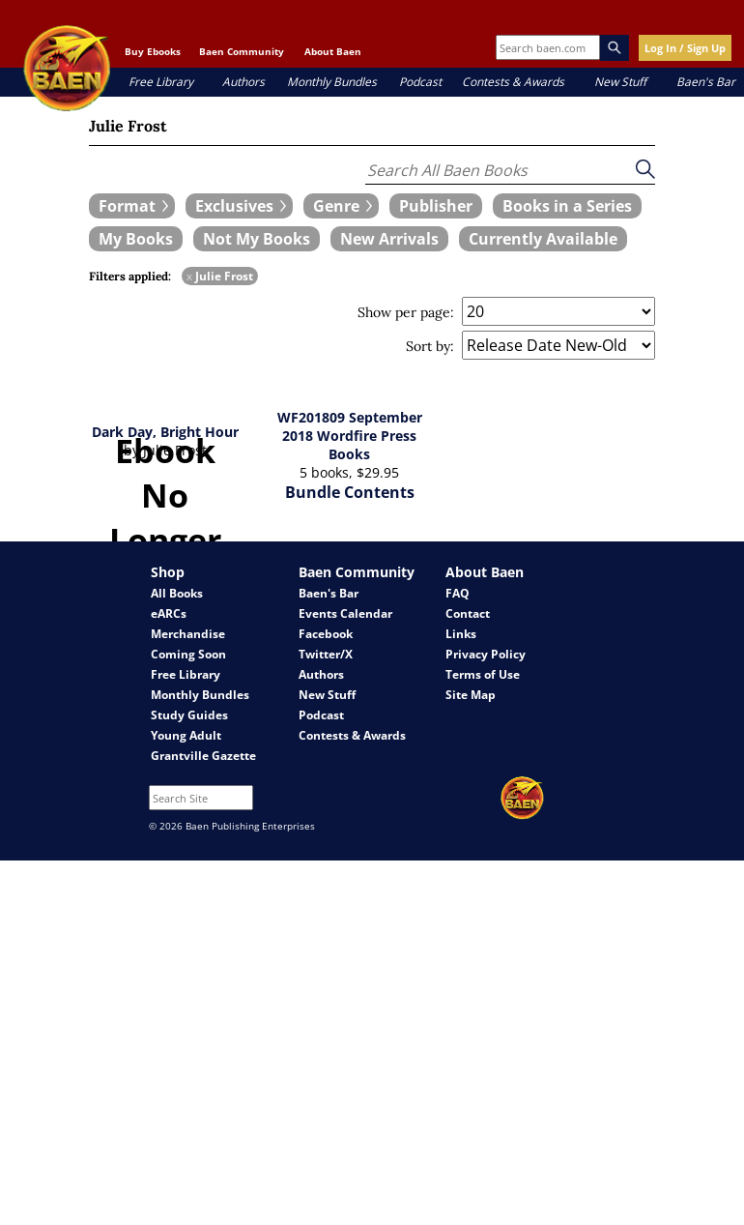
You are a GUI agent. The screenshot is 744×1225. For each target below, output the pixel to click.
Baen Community (241, 51)
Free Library (161, 81)
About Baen (332, 51)
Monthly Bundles (332, 81)
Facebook (326, 634)
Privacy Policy (485, 654)
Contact (467, 613)
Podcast (420, 81)
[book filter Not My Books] (256, 238)
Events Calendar (345, 613)
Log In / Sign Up (685, 48)
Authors (243, 81)
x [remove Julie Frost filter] (189, 276)
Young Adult (186, 735)
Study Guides (189, 715)
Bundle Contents (350, 492)
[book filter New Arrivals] (389, 238)
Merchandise (188, 634)
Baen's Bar (705, 81)
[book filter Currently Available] (543, 238)
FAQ (457, 593)
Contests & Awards (513, 81)
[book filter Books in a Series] (567, 206)
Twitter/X (326, 654)
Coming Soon (188, 654)
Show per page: (406, 312)
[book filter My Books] (136, 238)
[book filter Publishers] (435, 206)
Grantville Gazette (203, 755)
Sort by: (430, 346)
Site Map (470, 694)
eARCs (168, 613)
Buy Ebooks (153, 51)
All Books (177, 593)
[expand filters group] (132, 206)
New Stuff (620, 81)
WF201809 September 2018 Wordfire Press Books (349, 435)
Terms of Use (482, 674)
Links (460, 634)
